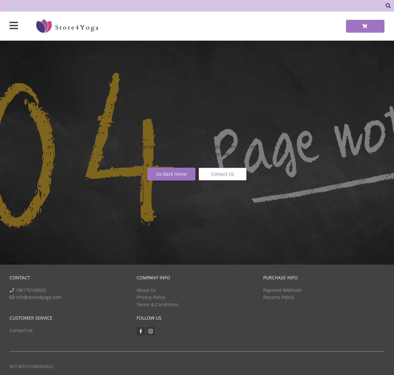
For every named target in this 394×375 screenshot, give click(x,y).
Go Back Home (171, 174)
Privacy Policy (151, 297)
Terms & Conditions (157, 304)
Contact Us (222, 174)
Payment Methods (282, 290)
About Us (146, 290)
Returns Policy (278, 297)
